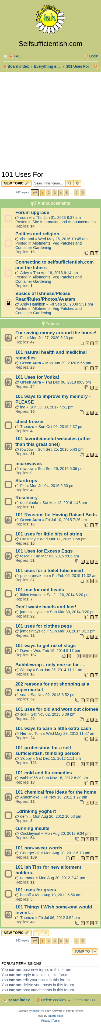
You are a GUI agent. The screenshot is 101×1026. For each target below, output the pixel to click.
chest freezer (29, 421)
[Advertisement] (50, 121)
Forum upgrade (32, 212)
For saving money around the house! (55, 332)
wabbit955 (29, 778)
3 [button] (54, 193)
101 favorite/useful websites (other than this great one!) (53, 441)
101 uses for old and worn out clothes (56, 709)
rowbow (26, 449)
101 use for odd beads (39, 589)
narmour (27, 878)
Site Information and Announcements (64, 222)
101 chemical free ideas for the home (55, 792)
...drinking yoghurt (35, 811)
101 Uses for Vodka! (37, 377)
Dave (24, 650)
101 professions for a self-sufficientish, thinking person (47, 750)
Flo (23, 338)
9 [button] (76, 193)
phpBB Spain (55, 1015)
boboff (25, 895)
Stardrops (26, 480)
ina (22, 407)
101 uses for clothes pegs (43, 626)
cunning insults (32, 828)
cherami (27, 239)
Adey (24, 273)
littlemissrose (31, 595)
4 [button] (61, 193)
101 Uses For (22, 174)
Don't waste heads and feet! (45, 606)
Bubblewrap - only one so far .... (50, 664)
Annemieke (30, 797)
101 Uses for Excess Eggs (44, 551)
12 (96, 656)
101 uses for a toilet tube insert (49, 570)
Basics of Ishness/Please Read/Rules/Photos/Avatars (45, 296)
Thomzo (27, 426)
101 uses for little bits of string (48, 534)
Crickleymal (30, 833)
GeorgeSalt (30, 853)
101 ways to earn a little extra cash (53, 728)
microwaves (28, 463)
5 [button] (67, 193)
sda (23, 695)
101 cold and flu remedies (43, 772)
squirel (26, 217)
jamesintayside (33, 612)
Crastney (28, 539)
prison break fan (34, 575)
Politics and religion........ (42, 233)
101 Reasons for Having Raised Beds (56, 514)
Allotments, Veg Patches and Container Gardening (48, 245)
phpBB (37, 1010)
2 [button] (49, 193)
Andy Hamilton (32, 304)
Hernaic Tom (31, 733)
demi (24, 816)
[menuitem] (15, 56)
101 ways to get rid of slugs (45, 645)
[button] (35, 192)
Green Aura (30, 363)
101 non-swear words (38, 847)
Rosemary (26, 497)
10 (84, 656)
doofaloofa (29, 503)
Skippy (26, 670)
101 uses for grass (35, 889)
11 (90, 656)
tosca (24, 556)
